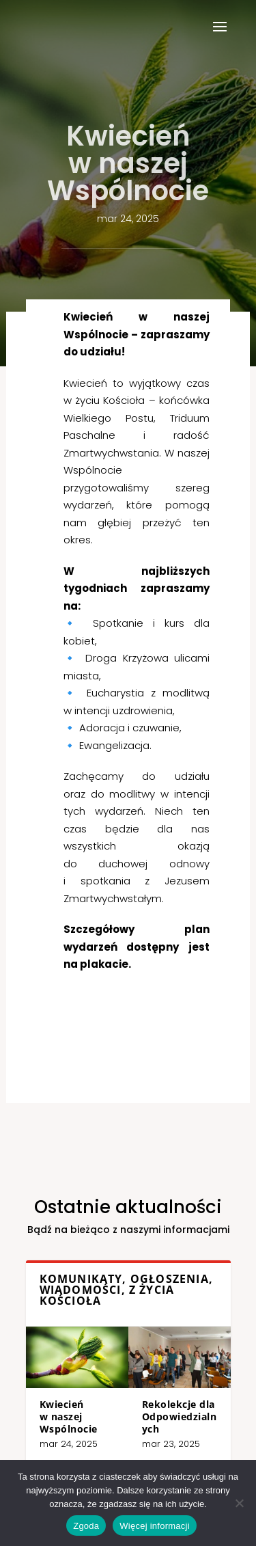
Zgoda (86, 1526)
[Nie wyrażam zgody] (239, 1503)
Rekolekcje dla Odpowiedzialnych (155, 1402)
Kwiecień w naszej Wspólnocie (95, 1402)
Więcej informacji (154, 1526)
